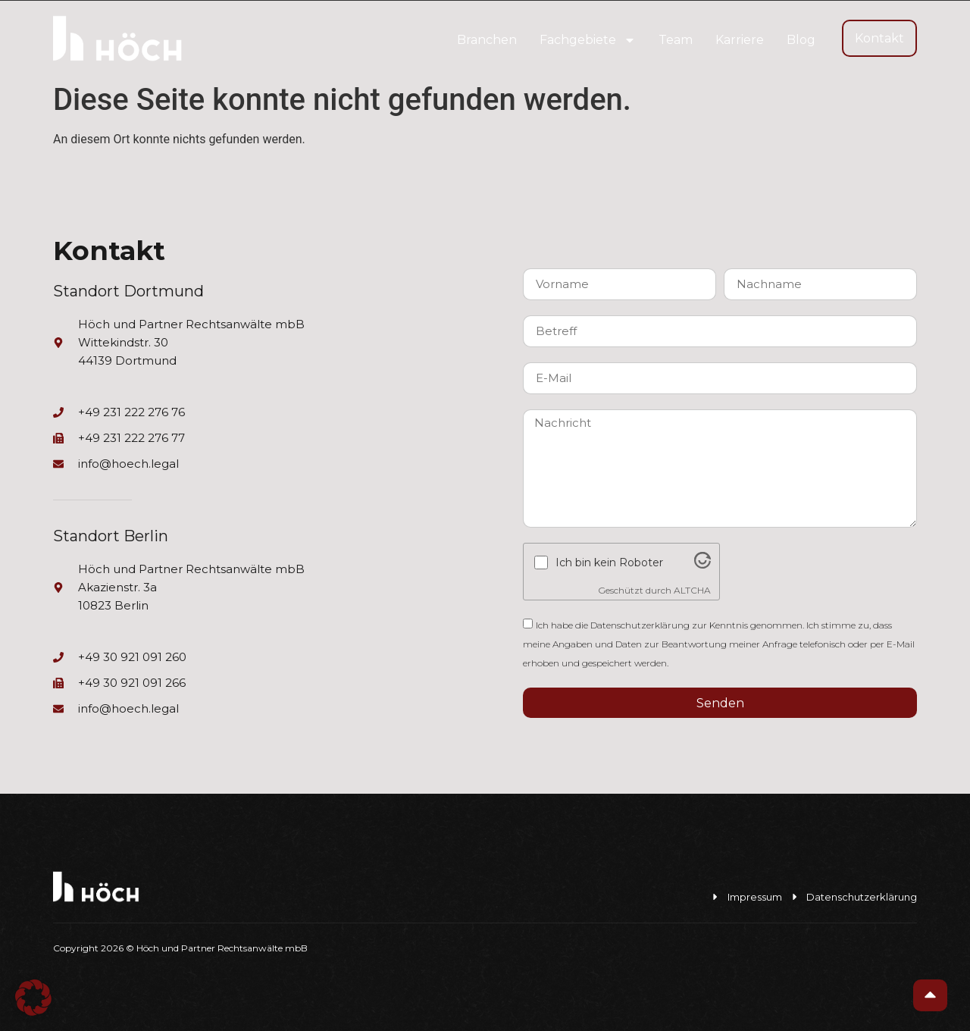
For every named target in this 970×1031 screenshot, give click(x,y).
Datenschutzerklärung (640, 625)
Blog (801, 40)
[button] (33, 997)
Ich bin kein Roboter (609, 562)
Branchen (487, 40)
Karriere (739, 40)
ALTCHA (692, 590)
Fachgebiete (588, 40)
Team (676, 40)
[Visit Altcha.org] (702, 565)
